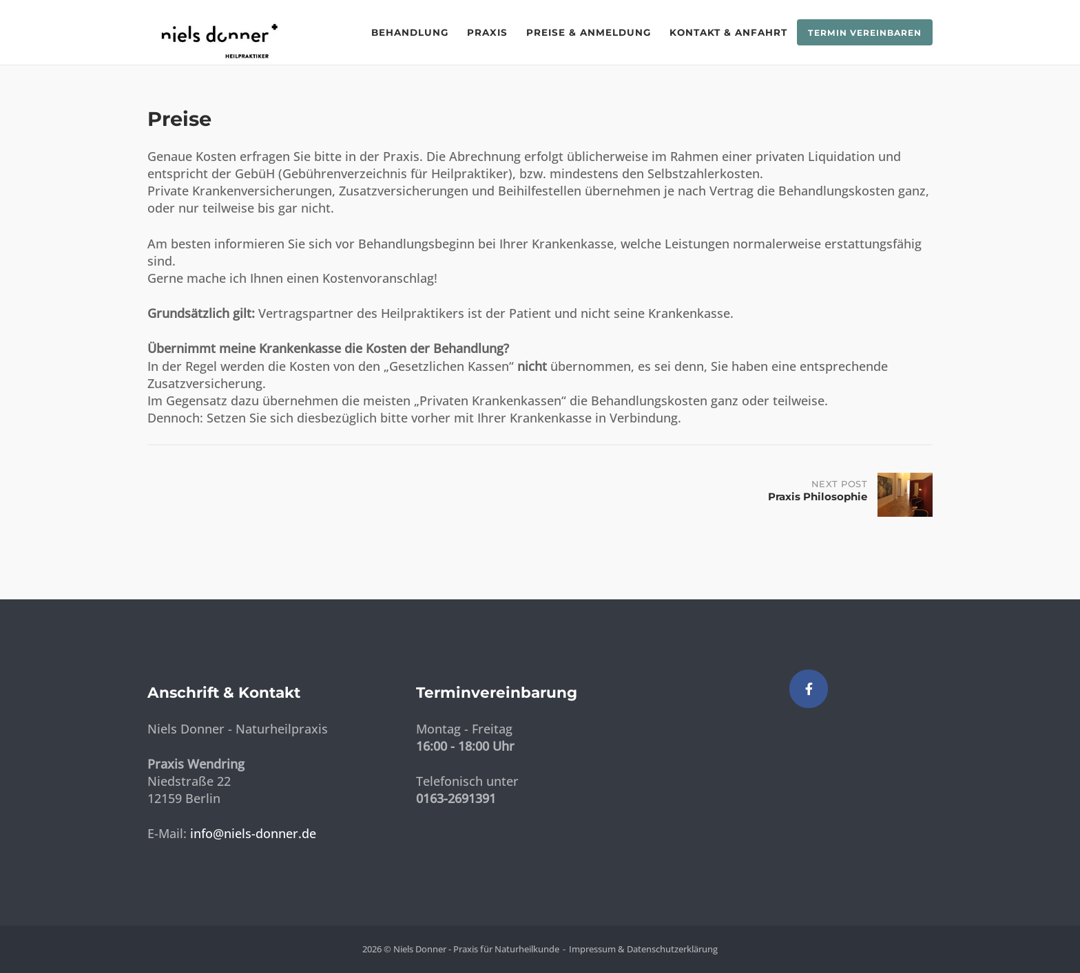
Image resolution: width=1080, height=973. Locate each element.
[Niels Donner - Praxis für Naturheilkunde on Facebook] (808, 689)
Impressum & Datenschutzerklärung (643, 949)
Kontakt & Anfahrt (728, 32)
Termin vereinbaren (865, 33)
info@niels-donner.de (253, 833)
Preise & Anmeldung (588, 32)
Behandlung (409, 32)
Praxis (487, 32)
